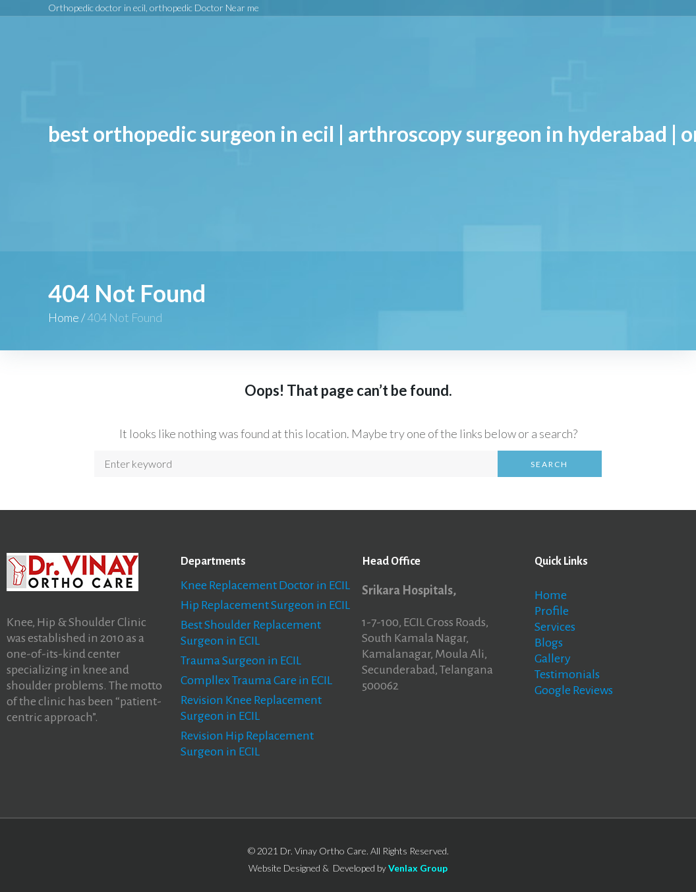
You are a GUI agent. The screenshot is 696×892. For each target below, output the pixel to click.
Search (549, 464)
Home (63, 317)
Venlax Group (418, 868)
